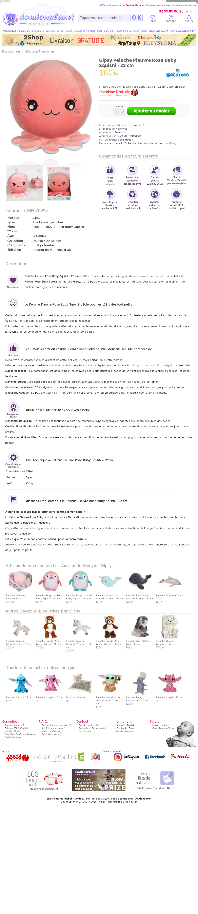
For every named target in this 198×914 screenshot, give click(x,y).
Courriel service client (89, 725)
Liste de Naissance (124, 731)
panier (189, 19)
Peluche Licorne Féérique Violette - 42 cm (79, 642)
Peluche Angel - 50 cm (169, 696)
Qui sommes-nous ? (14, 725)
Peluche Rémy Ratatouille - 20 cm (139, 697)
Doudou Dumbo (79, 696)
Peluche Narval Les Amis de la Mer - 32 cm (109, 595)
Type (11, 222)
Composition (16, 245)
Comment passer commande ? (56, 725)
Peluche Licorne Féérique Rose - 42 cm (19, 641)
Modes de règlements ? (53, 731)
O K (136, 17)
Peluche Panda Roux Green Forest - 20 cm (109, 641)
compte (171, 19)
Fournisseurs (85, 731)
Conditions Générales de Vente (20, 734)
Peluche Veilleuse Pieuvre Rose (19, 595)
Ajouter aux (111, 132)
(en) (20, 737)
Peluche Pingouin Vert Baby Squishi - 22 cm (79, 595)
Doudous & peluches (40, 51)
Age (10, 235)
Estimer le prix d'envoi (113, 128)
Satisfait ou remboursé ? (53, 728)
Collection (15, 241)
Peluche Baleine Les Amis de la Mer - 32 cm (140, 595)
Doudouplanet (11, 51)
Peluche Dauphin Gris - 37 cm (169, 595)
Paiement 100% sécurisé (16, 728)
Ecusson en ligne (160, 725)
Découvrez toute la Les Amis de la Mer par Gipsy (137, 143)
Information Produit (124, 725)
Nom (11, 227)
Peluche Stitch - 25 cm (19, 696)
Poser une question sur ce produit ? (121, 125)
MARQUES (188, 31)
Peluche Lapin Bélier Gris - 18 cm (139, 641)
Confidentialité (12, 737)
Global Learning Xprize (163, 728)
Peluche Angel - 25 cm (49, 696)
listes (152, 19)
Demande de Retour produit (92, 728)
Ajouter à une (120, 136)
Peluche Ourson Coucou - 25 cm (169, 641)
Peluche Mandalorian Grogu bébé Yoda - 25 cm (109, 699)
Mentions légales (13, 731)
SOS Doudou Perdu (125, 728)
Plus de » (116, 139)
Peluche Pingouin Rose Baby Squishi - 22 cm (49, 595)
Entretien (14, 250)
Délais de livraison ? (51, 734)
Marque (13, 218)
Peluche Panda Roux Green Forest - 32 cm (49, 641)
